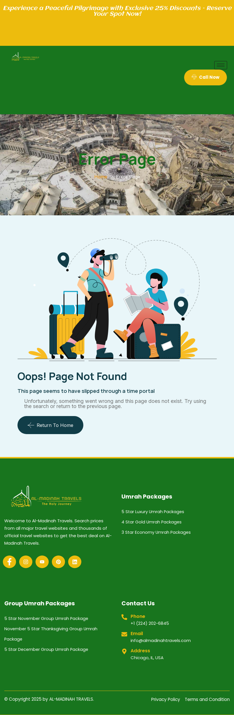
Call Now (205, 77)
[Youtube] (42, 562)
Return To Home (50, 425)
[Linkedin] (74, 562)
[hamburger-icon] (220, 65)
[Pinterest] (58, 562)
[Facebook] (9, 562)
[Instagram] (25, 562)
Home (100, 177)
